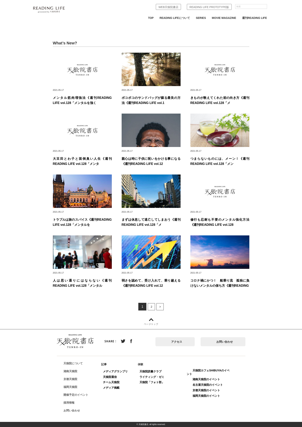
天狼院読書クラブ (152, 371)
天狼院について (74, 363)
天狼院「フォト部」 (153, 382)
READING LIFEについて (175, 17)
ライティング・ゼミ (153, 376)
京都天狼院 (72, 379)
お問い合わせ (224, 341)
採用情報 (70, 402)
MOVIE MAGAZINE (224, 17)
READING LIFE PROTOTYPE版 (209, 7)
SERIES (201, 17)
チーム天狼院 (113, 382)
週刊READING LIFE (254, 17)
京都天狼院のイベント (208, 390)
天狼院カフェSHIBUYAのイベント (209, 372)
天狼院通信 (111, 376)
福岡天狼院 (72, 387)
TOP (151, 17)
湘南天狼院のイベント (208, 379)
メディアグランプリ (117, 371)
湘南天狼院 (72, 371)
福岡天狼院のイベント (208, 395)
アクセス (176, 341)
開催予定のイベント (77, 395)
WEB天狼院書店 (168, 7)
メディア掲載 (113, 387)
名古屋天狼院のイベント (209, 384)
